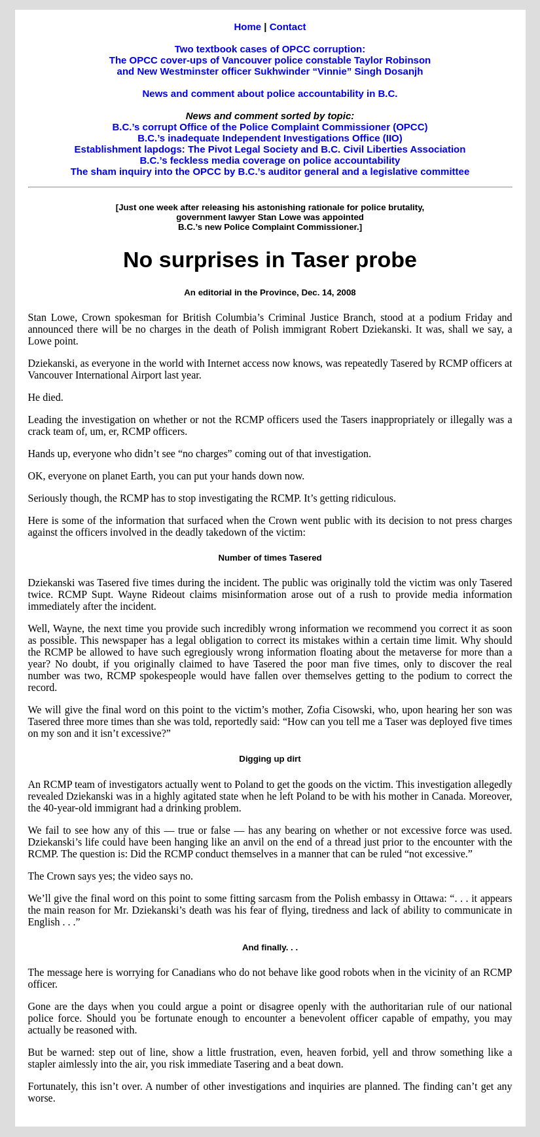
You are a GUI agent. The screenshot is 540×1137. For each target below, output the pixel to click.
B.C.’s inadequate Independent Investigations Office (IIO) (270, 137)
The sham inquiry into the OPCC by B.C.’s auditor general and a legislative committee (270, 171)
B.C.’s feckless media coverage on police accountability (270, 160)
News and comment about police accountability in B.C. (269, 93)
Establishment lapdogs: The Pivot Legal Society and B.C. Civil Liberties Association (270, 149)
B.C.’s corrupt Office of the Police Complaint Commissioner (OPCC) (270, 126)
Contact (288, 26)
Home (247, 26)
